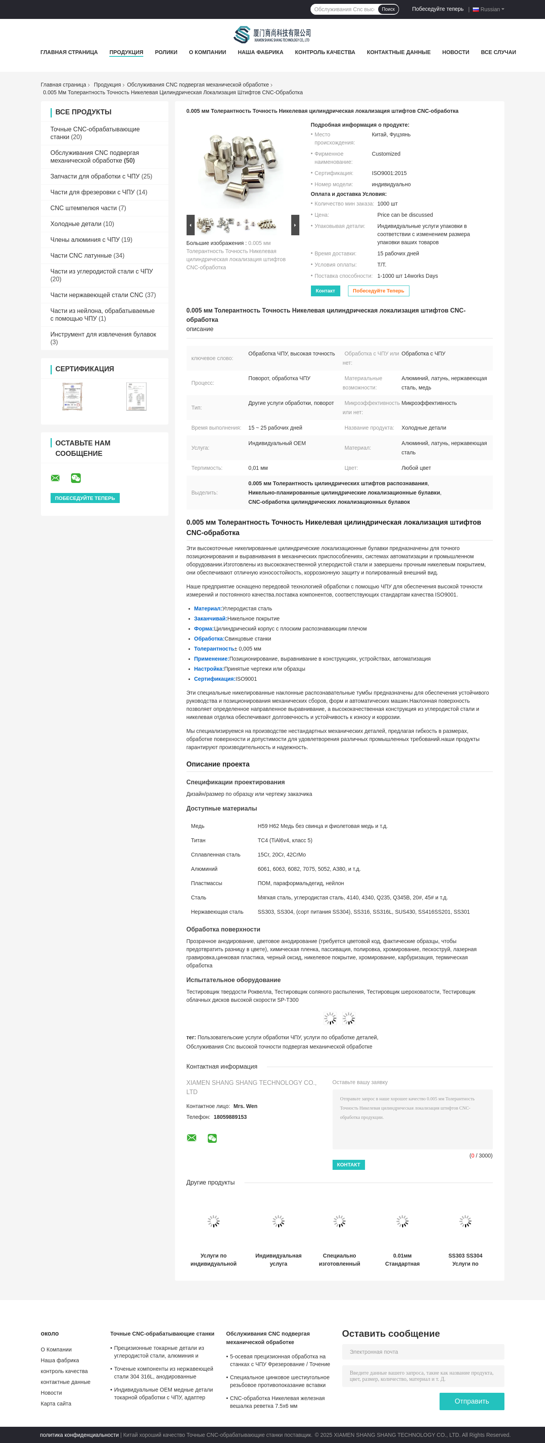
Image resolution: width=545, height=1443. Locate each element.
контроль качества (325, 52)
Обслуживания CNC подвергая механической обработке (198, 85)
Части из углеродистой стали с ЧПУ (102, 271)
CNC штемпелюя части (84, 208)
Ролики (166, 52)
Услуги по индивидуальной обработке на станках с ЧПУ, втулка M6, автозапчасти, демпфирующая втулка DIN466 (213, 1260)
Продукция (126, 52)
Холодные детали (76, 224)
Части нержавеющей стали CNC (97, 295)
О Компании (207, 52)
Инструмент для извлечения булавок (103, 334)
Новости (455, 52)
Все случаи (498, 52)
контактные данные (399, 52)
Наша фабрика (261, 52)
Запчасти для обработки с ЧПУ (95, 176)
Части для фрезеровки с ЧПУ (93, 192)
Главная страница (69, 52)
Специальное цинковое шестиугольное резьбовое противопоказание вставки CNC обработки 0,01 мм (280, 1382)
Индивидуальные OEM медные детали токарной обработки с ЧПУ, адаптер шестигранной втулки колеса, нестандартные (163, 1395)
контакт (325, 291)
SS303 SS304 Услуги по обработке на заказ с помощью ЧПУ (465, 1260)
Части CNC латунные (81, 255)
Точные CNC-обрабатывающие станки (162, 1334)
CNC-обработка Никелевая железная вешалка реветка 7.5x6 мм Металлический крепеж (277, 1403)
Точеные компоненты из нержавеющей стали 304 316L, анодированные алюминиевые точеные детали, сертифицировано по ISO (164, 1374)
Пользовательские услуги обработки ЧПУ (249, 1037)
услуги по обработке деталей (340, 1037)
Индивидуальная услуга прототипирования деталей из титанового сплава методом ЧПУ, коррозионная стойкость (278, 1260)
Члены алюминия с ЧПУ (85, 239)
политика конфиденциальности (79, 1435)
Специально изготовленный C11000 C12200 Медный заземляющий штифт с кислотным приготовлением (339, 1260)
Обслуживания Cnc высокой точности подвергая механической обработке (280, 1047)
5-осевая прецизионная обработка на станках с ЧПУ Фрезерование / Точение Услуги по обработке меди (280, 1361)
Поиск (388, 9)
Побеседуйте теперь (438, 9)
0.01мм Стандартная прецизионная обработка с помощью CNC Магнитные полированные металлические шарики (402, 1260)
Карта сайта (56, 1404)
